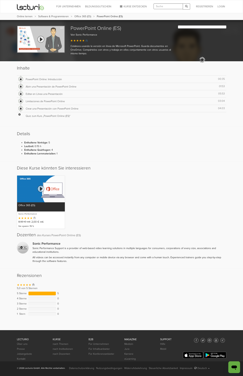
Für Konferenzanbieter (101, 353)
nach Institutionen (63, 349)
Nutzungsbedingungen (109, 368)
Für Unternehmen (99, 344)
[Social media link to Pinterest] (209, 340)
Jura (126, 349)
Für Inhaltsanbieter (99, 349)
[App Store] (193, 355)
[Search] (186, 6)
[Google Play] (215, 355)
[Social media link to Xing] (222, 340)
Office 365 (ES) (82, 16)
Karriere (128, 353)
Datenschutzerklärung (81, 368)
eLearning (130, 358)
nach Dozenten (61, 353)
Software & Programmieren (53, 16)
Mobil (163, 349)
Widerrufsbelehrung (135, 368)
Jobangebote (24, 353)
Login (221, 6)
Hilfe (162, 344)
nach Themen (60, 344)
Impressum (186, 368)
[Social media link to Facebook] (196, 340)
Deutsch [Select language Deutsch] (202, 368)
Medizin (128, 344)
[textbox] (168, 6)
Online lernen (25, 16)
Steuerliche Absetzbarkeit (163, 368)
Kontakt (21, 358)
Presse (21, 349)
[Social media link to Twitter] (203, 340)
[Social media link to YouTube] (216, 340)
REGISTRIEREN (204, 6)
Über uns (22, 344)
